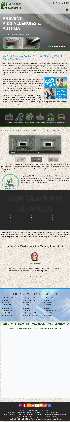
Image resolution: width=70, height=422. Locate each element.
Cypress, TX (8, 302)
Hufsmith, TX (8, 310)
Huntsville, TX (50, 300)
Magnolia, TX (8, 315)
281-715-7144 (59, 3)
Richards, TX (50, 315)
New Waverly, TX (30, 313)
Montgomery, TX (30, 298)
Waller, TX (49, 308)
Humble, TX (49, 298)
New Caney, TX (30, 300)
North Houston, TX (31, 315)
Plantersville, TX (51, 310)
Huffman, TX (8, 308)
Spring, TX (28, 304)
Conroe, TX (7, 300)
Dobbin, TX (7, 304)
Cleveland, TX (8, 298)
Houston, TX (29, 310)
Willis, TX (7, 313)
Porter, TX (49, 313)
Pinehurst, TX (29, 302)
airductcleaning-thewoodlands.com (55, 414)
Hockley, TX (28, 308)
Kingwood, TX (50, 302)
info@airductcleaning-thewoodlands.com (21, 412)
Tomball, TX (49, 304)
